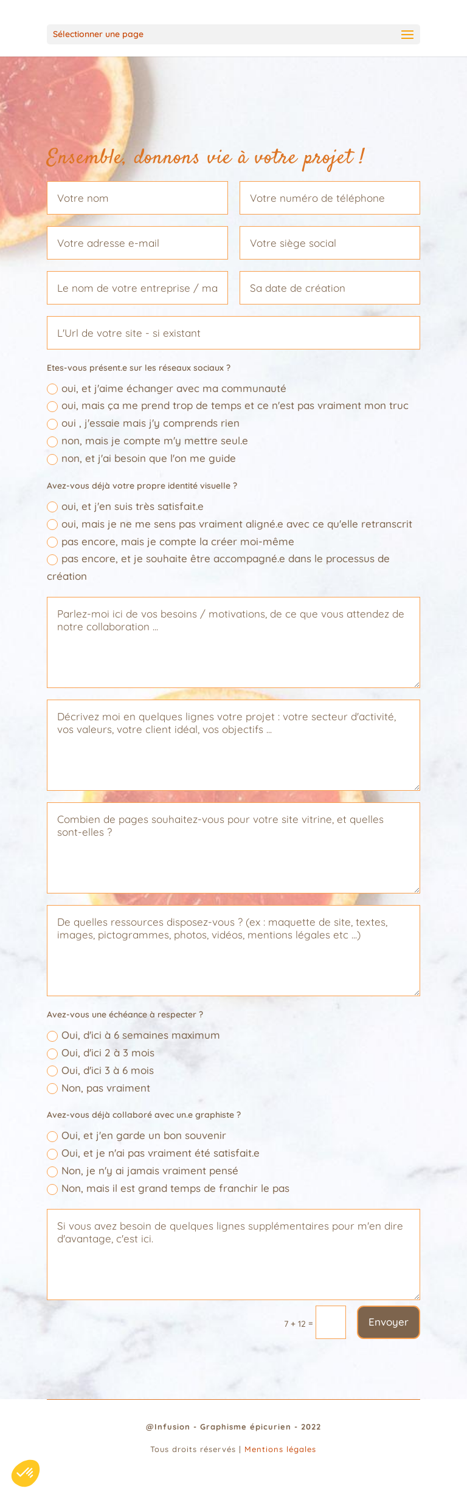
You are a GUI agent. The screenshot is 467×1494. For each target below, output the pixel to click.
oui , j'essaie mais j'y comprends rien (143, 423)
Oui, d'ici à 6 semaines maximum (133, 1035)
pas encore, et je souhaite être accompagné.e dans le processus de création (218, 567)
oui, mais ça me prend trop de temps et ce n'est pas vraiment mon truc (228, 405)
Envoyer (388, 1321)
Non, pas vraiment (98, 1088)
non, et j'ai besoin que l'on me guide (141, 458)
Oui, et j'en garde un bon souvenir (136, 1135)
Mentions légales (280, 1449)
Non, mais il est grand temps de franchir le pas (168, 1188)
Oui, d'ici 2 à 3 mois (100, 1052)
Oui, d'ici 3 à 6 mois (100, 1070)
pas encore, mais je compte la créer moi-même (170, 541)
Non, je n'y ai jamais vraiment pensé (142, 1170)
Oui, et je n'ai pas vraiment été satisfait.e (153, 1153)
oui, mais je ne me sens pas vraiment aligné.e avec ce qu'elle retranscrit (229, 524)
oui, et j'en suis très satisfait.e (125, 506)
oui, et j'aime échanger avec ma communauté (166, 388)
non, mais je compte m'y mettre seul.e (147, 440)
